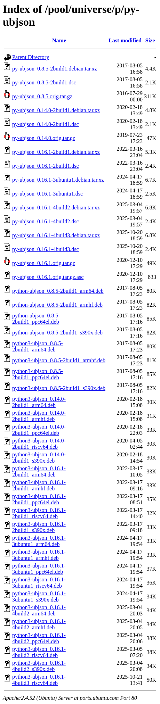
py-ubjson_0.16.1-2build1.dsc (45, 166)
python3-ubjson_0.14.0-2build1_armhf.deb (39, 416)
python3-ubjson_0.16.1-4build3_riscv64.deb (39, 680)
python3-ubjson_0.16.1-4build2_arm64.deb (39, 610)
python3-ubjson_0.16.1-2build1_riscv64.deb (39, 513)
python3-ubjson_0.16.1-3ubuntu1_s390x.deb (39, 596)
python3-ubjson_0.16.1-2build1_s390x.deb (39, 527)
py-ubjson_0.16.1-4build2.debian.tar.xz (56, 207)
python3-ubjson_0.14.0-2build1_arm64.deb (39, 402)
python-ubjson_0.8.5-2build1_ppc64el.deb (36, 319)
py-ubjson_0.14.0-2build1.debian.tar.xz (56, 110)
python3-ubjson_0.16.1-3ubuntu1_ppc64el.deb (39, 569)
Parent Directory (30, 57)
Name (59, 40)
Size (150, 40)
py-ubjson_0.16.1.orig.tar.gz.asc (47, 277)
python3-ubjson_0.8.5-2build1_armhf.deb (58, 360)
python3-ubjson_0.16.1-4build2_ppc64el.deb (39, 638)
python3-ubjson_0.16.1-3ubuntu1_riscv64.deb (39, 583)
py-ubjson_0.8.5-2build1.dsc (44, 82)
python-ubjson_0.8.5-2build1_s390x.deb (57, 333)
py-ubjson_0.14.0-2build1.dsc (45, 124)
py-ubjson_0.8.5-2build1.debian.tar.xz (54, 69)
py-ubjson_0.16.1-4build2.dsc (45, 221)
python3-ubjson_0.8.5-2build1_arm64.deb (37, 346)
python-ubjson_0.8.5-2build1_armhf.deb (57, 305)
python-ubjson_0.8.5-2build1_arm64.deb (58, 291)
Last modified (125, 40)
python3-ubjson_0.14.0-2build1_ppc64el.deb (39, 430)
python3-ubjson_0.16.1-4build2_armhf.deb (39, 624)
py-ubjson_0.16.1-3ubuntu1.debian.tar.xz (58, 180)
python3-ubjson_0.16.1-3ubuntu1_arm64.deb (39, 541)
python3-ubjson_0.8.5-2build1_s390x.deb (58, 388)
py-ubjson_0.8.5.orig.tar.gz (42, 96)
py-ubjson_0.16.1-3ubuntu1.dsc (47, 194)
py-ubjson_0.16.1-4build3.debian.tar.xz (56, 235)
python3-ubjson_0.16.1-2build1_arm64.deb (39, 471)
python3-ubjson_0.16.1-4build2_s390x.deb (39, 666)
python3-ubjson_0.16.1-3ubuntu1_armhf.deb (39, 555)
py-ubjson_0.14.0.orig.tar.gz (43, 138)
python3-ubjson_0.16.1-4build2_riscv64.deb (39, 652)
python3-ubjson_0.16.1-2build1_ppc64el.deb (39, 499)
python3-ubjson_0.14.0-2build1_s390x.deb (39, 458)
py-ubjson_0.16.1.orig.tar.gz (43, 263)
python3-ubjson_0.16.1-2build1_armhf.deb (39, 485)
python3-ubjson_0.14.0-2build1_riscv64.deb (39, 444)
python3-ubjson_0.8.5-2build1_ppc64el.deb (37, 374)
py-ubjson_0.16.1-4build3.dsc (45, 249)
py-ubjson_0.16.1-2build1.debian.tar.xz (56, 152)
